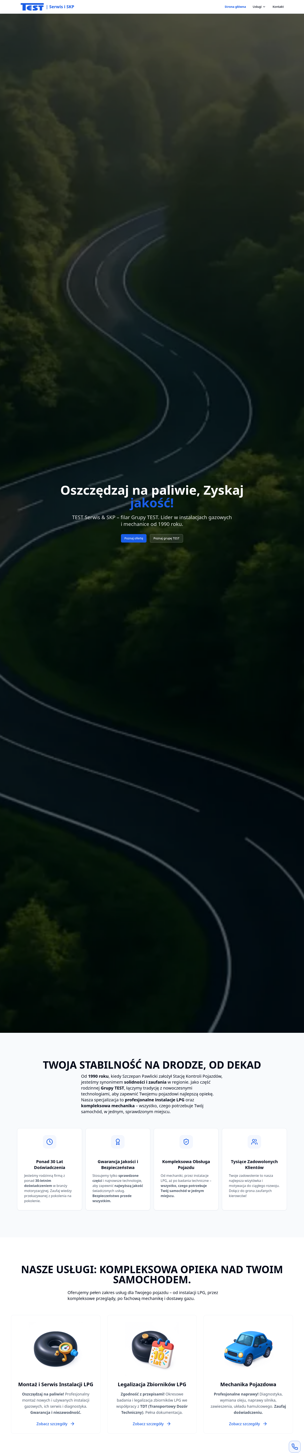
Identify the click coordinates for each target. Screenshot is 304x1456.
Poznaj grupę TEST (166, 538)
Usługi (259, 7)
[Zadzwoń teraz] (295, 1447)
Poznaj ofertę (133, 538)
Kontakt (278, 7)
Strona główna (235, 7)
